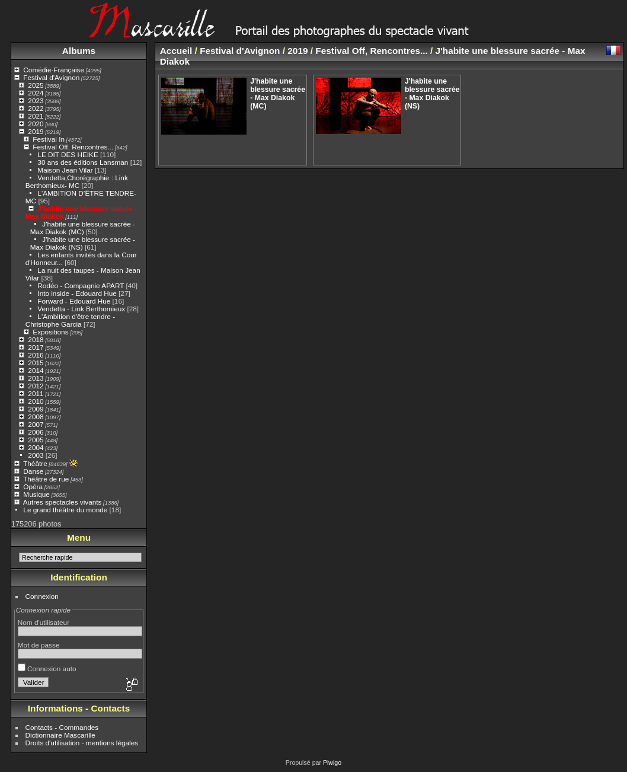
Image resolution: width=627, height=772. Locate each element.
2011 (35, 393)
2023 (35, 100)
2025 (35, 85)
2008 (35, 416)
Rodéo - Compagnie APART (80, 285)
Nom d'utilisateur (43, 622)
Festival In (49, 139)
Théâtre (35, 463)
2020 (35, 123)
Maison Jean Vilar (64, 170)
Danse (33, 471)
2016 (35, 355)
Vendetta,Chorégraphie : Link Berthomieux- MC (76, 181)
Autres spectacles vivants (62, 502)
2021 (35, 116)
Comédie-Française (53, 70)
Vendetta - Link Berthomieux (81, 308)
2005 (35, 440)
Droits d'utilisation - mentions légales (82, 743)
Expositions (50, 332)
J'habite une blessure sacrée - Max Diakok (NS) (432, 93)
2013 (35, 378)
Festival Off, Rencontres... (73, 147)
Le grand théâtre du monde (65, 509)
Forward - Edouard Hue (74, 301)
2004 (35, 447)
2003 (35, 455)
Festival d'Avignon (51, 77)
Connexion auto (47, 668)
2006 (35, 432)
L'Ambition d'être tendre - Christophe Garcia (70, 320)
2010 (35, 401)
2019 (35, 131)
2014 (35, 370)
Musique (36, 494)
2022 (35, 108)
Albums (78, 51)
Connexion (42, 596)
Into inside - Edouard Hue (76, 293)
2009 (35, 409)
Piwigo (332, 762)
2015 (35, 362)
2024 (35, 93)
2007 (35, 424)
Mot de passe (39, 645)
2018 (35, 339)
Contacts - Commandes (62, 727)
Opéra (33, 486)
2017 (35, 347)
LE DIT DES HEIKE (67, 154)
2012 (35, 386)
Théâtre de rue (46, 479)
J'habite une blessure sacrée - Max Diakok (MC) (82, 227)
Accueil (176, 51)
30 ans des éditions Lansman (82, 162)
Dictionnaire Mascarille (60, 735)
